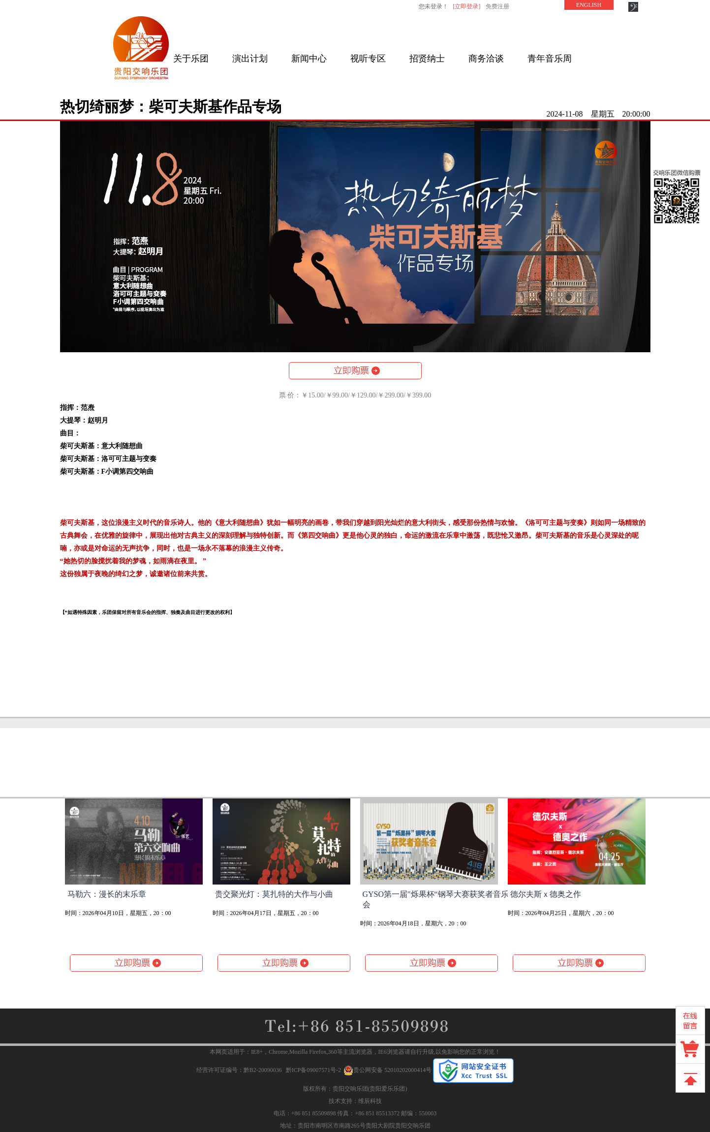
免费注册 (497, 6)
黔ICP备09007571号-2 (313, 1070)
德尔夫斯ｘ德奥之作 (545, 894)
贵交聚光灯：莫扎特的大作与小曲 (274, 894)
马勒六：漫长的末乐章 (106, 894)
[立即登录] (467, 6)
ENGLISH (588, 4)
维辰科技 (370, 1101)
